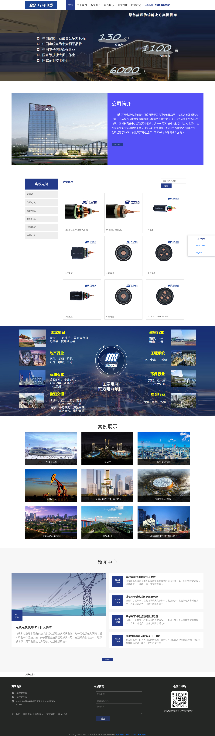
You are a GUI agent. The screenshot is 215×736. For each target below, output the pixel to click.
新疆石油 (51, 494)
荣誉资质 (123, 5)
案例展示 (109, 5)
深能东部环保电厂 (163, 494)
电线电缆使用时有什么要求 (34, 622)
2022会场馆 (51, 457)
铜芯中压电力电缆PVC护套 (76, 225)
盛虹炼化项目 (163, 457)
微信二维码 (200, 246)
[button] (4, 47)
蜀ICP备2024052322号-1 (126, 732)
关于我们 (82, 5)
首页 (70, 5)
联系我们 (136, 5)
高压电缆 (31, 219)
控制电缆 (31, 227)
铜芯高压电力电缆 (114, 225)
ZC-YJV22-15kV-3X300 (158, 312)
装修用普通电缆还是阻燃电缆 (142, 592)
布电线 (30, 194)
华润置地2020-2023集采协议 (164, 531)
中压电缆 (31, 235)
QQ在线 (199, 253)
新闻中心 (95, 5)
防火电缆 (31, 211)
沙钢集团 (107, 531)
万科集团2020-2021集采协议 (107, 494)
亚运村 (107, 457)
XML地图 (142, 732)
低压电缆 (31, 202)
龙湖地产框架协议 (51, 531)
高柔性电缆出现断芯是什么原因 (143, 631)
